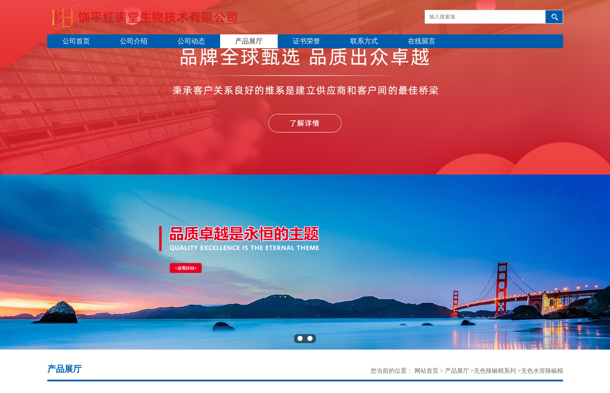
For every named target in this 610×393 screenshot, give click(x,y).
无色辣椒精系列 (495, 371)
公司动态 (191, 41)
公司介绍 (133, 41)
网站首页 (426, 371)
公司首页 (76, 41)
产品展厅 (249, 41)
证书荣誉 (306, 41)
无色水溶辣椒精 (542, 371)
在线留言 (421, 41)
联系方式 (364, 41)
